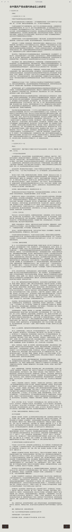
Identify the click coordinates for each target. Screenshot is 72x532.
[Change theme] (5, 2)
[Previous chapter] (5, 526)
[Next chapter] (67, 526)
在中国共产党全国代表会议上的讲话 (28, 6)
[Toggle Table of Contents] (1, 2)
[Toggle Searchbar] (8, 2)
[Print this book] (70, 2)
